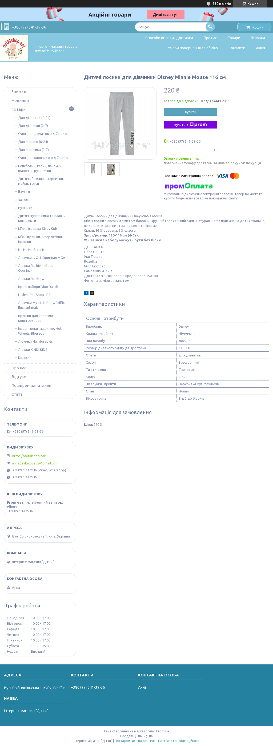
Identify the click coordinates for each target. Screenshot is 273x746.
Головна (258, 38)
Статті (17, 394)
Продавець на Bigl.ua (136, 736)
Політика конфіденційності (179, 741)
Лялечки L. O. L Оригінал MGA (41, 257)
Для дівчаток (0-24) (34, 117)
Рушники (25, 208)
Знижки (18, 91)
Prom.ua (162, 731)
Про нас (210, 38)
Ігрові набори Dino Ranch (38, 286)
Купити (190, 112)
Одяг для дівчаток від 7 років (42, 133)
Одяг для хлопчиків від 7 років (43, 157)
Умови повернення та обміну (193, 48)
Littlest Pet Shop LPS (34, 294)
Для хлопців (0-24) (33, 141)
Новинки (20, 100)
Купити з (190, 124)
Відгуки (18, 376)
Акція (260, 48)
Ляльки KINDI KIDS (32, 349)
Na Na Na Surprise (32, 249)
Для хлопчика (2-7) (33, 149)
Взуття (24, 191)
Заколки (24, 200)
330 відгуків (222, 3)
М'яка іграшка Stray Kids (38, 228)
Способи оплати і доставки (169, 38)
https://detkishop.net (29, 456)
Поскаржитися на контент (135, 741)
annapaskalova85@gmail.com (35, 463)
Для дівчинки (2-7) (33, 125)
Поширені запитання (31, 385)
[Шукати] (210, 26)
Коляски (24, 357)
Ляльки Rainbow (31, 278)
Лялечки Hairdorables (35, 341)
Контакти (237, 48)
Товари (234, 38)
